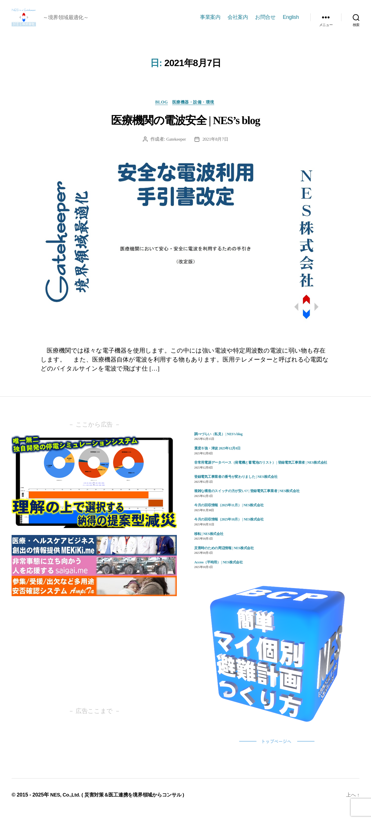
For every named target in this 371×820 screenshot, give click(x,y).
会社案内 (238, 21)
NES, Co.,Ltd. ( (68, 803)
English (291, 21)
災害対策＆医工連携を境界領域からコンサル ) (139, 803)
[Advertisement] (94, 660)
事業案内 (210, 21)
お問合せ (265, 21)
